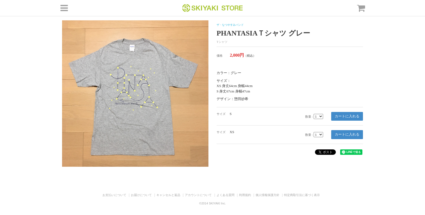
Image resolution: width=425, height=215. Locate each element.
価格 (220, 55)
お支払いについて (114, 195)
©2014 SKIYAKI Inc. (212, 203)
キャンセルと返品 (168, 195)
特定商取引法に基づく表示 (302, 195)
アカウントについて (198, 195)
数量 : (309, 116)
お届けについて (141, 195)
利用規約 (245, 195)
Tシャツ (222, 41)
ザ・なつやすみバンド (230, 24)
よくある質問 (225, 195)
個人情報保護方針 (267, 195)
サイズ (221, 113)
